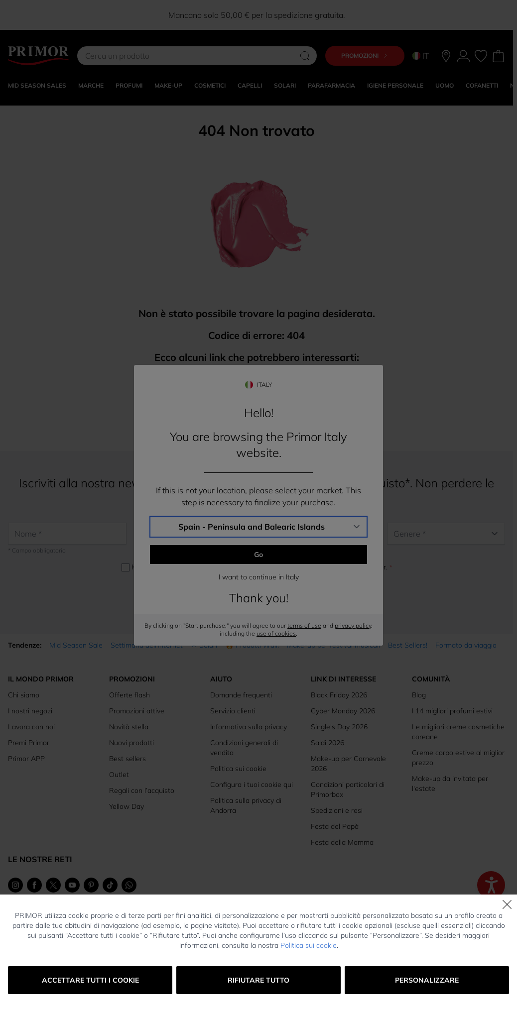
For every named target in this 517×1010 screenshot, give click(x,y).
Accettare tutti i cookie (90, 980)
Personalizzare (427, 980)
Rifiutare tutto (258, 980)
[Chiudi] (507, 904)
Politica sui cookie (308, 945)
